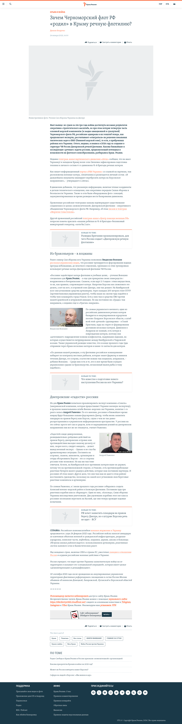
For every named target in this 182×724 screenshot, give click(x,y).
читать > (106, 614)
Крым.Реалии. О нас (62, 692)
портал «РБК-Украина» (91, 172)
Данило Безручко (57, 31)
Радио (18, 705)
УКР (160, 4)
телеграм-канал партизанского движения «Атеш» (84, 159)
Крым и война (57, 12)
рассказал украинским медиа (64, 263)
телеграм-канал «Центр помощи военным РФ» (106, 218)
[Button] (91, 42)
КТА (167, 4)
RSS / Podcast (21, 710)
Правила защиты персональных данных (71, 715)
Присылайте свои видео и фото (29, 692)
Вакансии (58, 710)
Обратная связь (60, 705)
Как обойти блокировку (26, 715)
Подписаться (21, 701)
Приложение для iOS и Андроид (30, 696)
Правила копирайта (62, 701)
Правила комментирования (66, 696)
